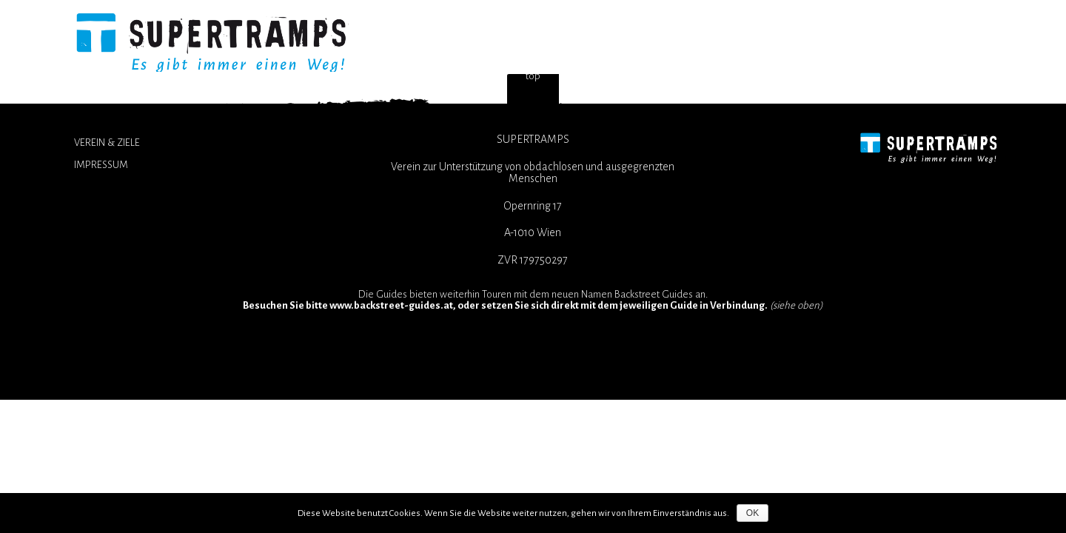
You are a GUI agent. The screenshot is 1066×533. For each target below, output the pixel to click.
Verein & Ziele (107, 142)
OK (752, 513)
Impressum (101, 164)
